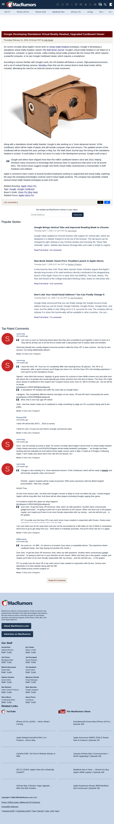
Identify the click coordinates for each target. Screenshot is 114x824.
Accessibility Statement (9, 806)
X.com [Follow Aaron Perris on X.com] (33, 701)
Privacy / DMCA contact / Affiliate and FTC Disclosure (20, 802)
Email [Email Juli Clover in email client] (3, 661)
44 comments (55, 253)
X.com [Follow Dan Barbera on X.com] (9, 691)
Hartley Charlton (75, 264)
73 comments (55, 317)
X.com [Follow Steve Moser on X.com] (9, 701)
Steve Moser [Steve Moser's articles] (6, 696)
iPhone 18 (103, 12)
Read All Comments (57, 580)
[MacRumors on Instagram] (62, 4)
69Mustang (21, 539)
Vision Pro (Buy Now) (28, 192)
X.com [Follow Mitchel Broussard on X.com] (9, 671)
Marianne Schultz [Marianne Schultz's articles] (32, 676)
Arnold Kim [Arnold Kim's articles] (5, 646)
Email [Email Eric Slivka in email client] (28, 651)
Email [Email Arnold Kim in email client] (3, 651)
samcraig (20, 334)
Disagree (37, 354)
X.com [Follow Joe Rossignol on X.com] (33, 661)
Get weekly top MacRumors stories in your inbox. (57, 210)
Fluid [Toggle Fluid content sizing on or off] (34, 811)
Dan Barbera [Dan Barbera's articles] (6, 686)
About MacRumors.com (16, 625)
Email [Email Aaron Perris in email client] (28, 701)
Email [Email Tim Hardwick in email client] (28, 671)
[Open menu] (3, 4)
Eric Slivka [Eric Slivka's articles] (30, 646)
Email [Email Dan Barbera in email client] (3, 691)
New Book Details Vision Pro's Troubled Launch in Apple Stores (72, 260)
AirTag (90, 12)
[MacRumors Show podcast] (57, 4)
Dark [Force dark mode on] (57, 811)
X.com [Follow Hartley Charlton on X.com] (9, 681)
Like (30, 354)
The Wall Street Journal (53, 50)
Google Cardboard (25, 189)
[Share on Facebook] (107, 202)
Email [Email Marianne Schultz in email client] (28, 681)
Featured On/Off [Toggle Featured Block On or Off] (8, 811)
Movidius (43, 65)
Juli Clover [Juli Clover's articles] (5, 656)
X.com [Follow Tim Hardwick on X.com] (33, 671)
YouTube (11, 710)
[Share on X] (100, 202)
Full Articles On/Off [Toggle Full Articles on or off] (23, 811)
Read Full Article (41, 253)
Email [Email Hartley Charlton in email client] (3, 681)
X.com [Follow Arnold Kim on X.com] (9, 651)
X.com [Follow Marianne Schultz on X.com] (33, 681)
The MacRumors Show (78, 710)
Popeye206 (21, 417)
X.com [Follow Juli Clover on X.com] (9, 661)
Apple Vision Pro (28, 186)
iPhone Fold (40, 12)
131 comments (56, 283)
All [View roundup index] (111, 12)
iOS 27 (7, 12)
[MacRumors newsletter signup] (95, 4)
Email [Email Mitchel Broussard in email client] (3, 671)
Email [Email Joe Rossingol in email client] (28, 661)
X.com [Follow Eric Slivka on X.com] (33, 651)
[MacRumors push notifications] (85, 4)
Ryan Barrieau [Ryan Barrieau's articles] (31, 686)
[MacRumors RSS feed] (90, 4)
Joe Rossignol (76, 298)
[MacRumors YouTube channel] (80, 4)
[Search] (106, 4)
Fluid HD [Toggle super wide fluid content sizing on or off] (40, 811)
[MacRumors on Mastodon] (76, 4)
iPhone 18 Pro (23, 12)
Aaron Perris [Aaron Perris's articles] (30, 696)
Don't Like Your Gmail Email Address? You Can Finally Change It (72, 294)
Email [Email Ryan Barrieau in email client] (28, 691)
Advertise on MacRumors (17, 633)
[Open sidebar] (111, 5)
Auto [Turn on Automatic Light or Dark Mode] (47, 811)
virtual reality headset (59, 47)
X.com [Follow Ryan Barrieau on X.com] (33, 691)
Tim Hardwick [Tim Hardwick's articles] (31, 666)
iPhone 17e (76, 12)
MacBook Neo (58, 12)
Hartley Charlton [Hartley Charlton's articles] (7, 676)
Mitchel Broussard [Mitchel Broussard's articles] (8, 666)
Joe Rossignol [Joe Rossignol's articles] (31, 656)
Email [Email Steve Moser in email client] (3, 701)
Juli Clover (48, 40)
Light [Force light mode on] (52, 811)
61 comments (10, 202)
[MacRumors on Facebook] (67, 4)
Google (13, 189)
